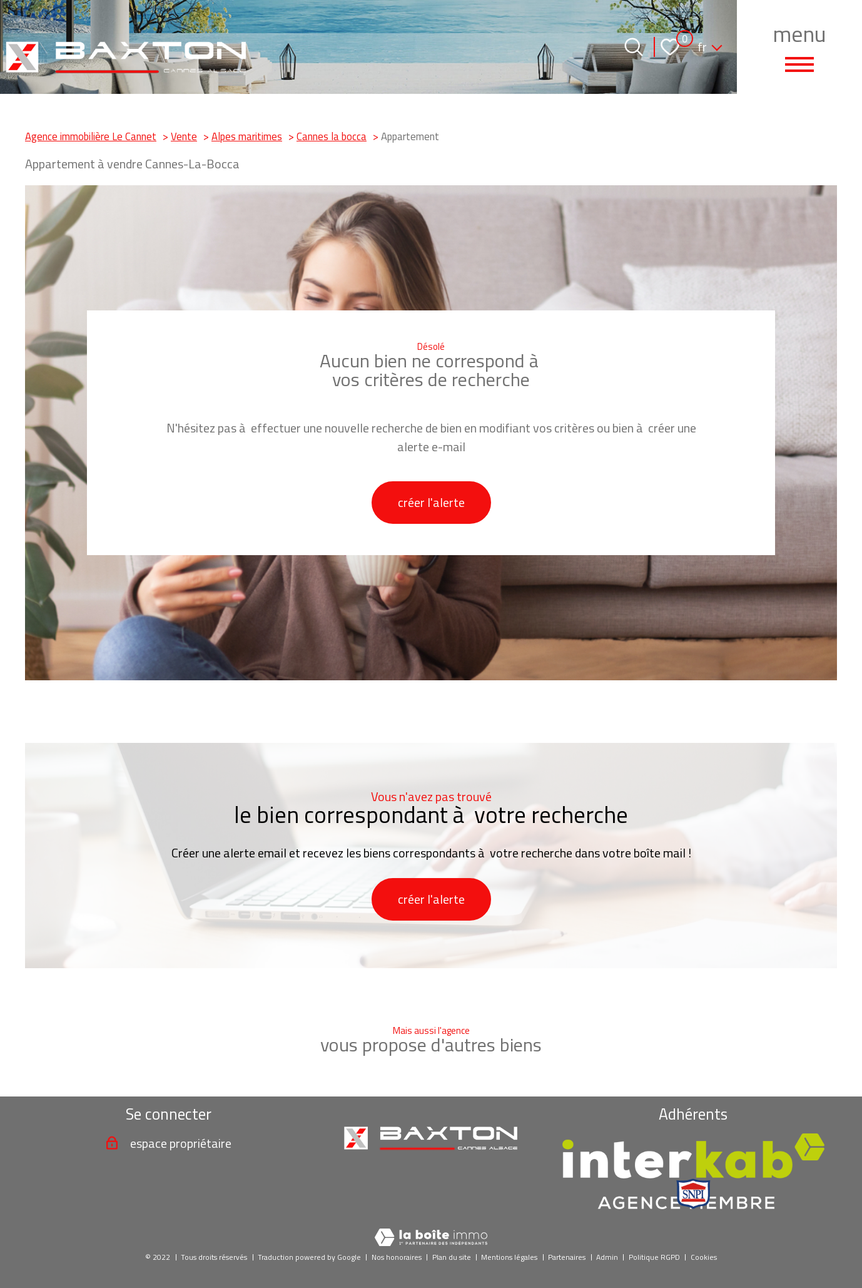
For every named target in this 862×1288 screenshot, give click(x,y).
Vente (184, 136)
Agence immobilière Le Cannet (90, 136)
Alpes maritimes (246, 136)
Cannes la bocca (332, 136)
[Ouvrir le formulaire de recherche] (634, 47)
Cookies (704, 1257)
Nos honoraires (397, 1257)
